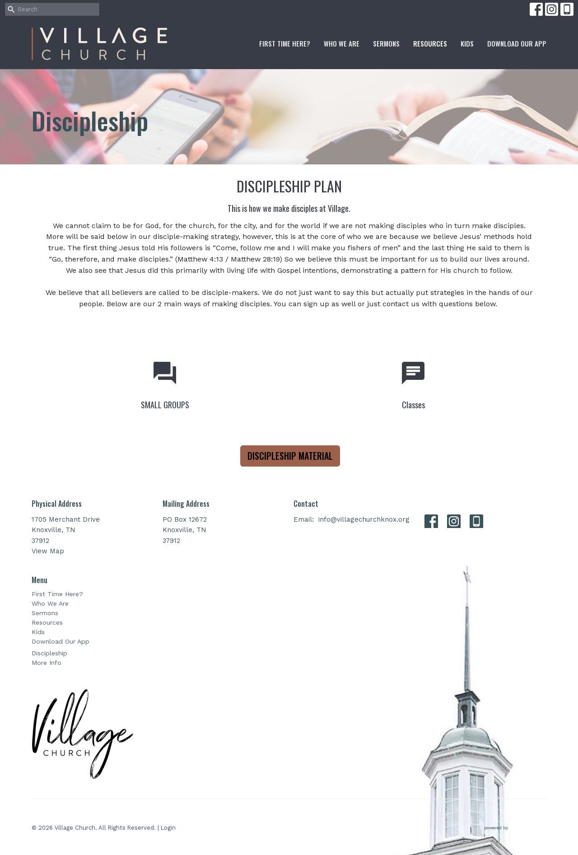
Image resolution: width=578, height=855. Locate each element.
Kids (467, 43)
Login (168, 827)
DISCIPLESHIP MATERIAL (290, 456)
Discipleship (49, 653)
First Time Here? (284, 43)
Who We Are (341, 43)
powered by (515, 827)
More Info (46, 662)
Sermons (386, 43)
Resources (430, 43)
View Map (48, 551)
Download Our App (516, 43)
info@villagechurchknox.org (364, 519)
